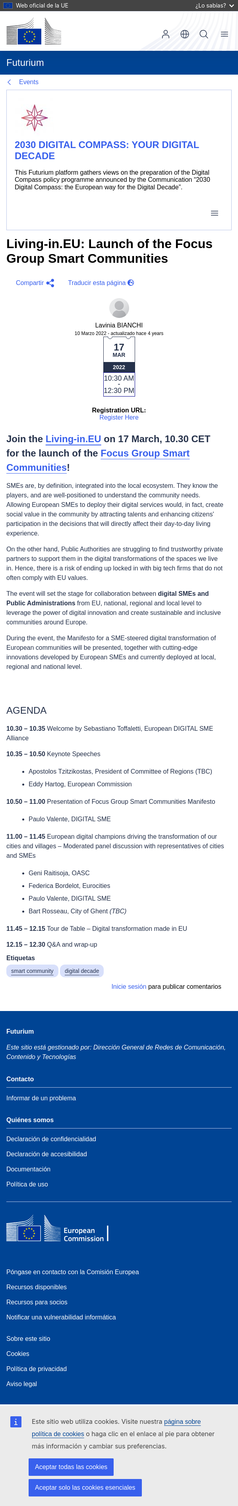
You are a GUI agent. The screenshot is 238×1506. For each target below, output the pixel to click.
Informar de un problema (41, 1098)
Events (29, 82)
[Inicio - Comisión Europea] (33, 30)
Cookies (17, 1353)
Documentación (28, 1169)
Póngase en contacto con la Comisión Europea (72, 1272)
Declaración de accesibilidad (46, 1154)
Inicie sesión (128, 986)
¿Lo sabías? (214, 5)
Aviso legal (21, 1384)
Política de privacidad (36, 1368)
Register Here (119, 417)
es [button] (185, 34)
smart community (32, 971)
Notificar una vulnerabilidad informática (61, 1317)
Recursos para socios (37, 1302)
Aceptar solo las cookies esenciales (85, 1487)
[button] (34, 283)
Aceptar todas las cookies (71, 1467)
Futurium (25, 62)
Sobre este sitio (28, 1338)
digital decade (82, 971)
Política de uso (27, 1184)
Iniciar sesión (165, 34)
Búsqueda (204, 34)
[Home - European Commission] (64, 1230)
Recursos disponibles (36, 1287)
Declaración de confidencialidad (51, 1139)
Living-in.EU (73, 438)
